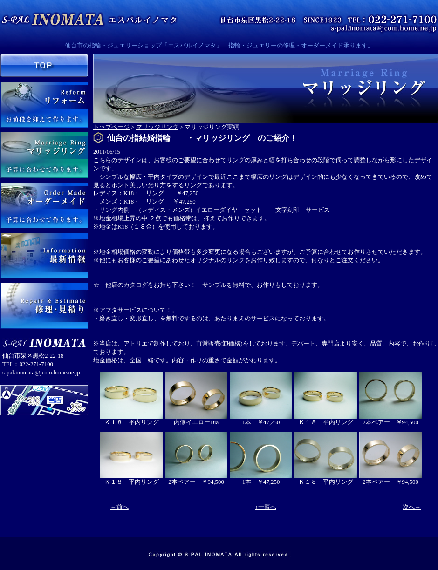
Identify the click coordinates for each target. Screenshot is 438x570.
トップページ (111, 127)
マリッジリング (157, 127)
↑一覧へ (265, 507)
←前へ (119, 507)
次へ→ (412, 507)
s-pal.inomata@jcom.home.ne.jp (41, 372)
